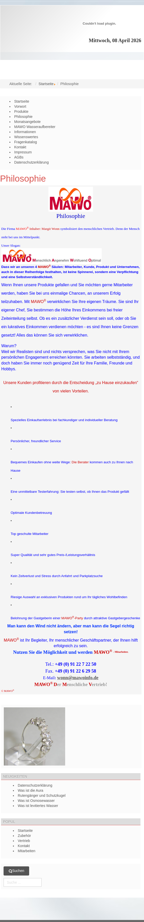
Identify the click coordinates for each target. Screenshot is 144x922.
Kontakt (24, 846)
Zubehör (24, 836)
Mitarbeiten (26, 851)
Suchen (16, 870)
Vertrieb (24, 841)
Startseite (46, 84)
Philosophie (23, 178)
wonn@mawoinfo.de (77, 677)
